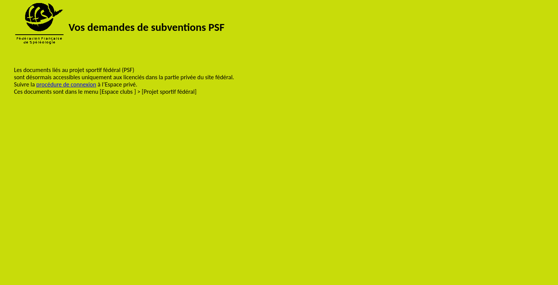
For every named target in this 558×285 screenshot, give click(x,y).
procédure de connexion (66, 84)
